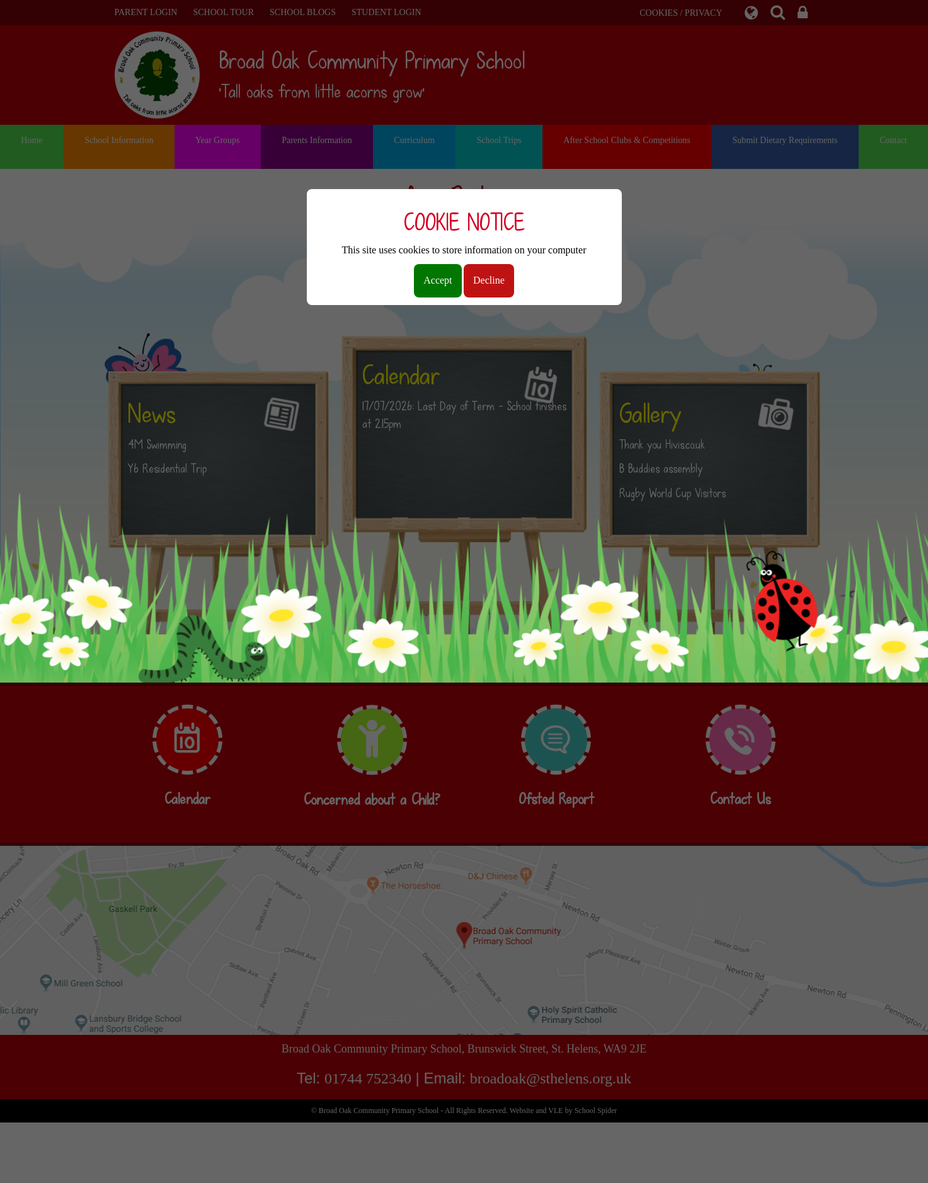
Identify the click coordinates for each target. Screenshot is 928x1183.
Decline (489, 280)
